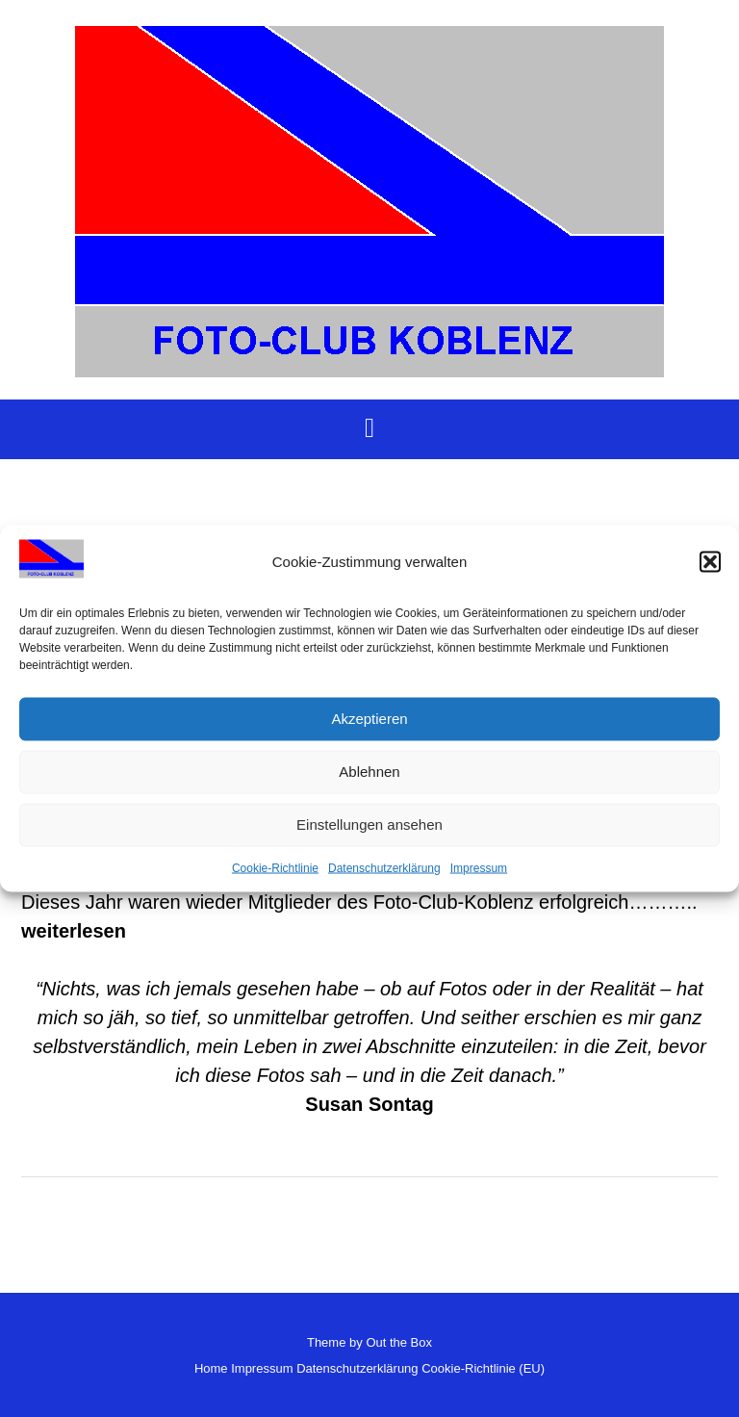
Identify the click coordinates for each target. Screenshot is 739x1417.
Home (211, 1368)
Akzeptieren (369, 718)
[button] (710, 562)
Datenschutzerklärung (384, 867)
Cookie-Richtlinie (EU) (483, 1368)
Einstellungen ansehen (369, 824)
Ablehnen (369, 771)
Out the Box (399, 1342)
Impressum (478, 867)
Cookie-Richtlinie (275, 867)
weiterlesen (73, 930)
